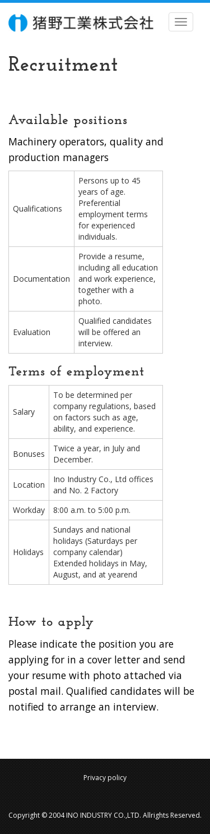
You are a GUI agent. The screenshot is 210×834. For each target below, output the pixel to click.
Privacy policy (105, 777)
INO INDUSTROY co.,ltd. (80, 23)
